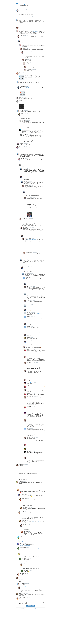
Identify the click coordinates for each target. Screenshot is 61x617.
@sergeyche (28, 600)
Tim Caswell (23, 115)
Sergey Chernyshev (22, 600)
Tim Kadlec (21, 484)
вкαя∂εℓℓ (28, 340)
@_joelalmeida (32, 62)
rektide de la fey (29, 454)
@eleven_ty (40, 551)
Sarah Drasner (22, 492)
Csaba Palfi (21, 30)
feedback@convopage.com (29, 611)
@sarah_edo (27, 492)
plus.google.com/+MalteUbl (31, 242)
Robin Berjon (25, 136)
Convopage (22, 4)
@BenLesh (35, 385)
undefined (21, 145)
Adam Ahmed (22, 87)
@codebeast (24, 544)
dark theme (32, 613)
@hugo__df (27, 596)
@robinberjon (29, 136)
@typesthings (27, 87)
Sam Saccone (29, 352)
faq (22, 611)
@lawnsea (26, 546)
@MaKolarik (33, 307)
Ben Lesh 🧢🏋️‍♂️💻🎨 (30, 385)
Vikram (28, 431)
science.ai (25, 104)
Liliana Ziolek (26, 534)
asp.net (30, 73)
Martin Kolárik (29, 307)
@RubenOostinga (35, 451)
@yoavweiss (28, 165)
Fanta (24, 48)
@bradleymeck (26, 467)
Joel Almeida (28, 62)
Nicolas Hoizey (22, 539)
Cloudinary (22, 543)
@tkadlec (24, 484)
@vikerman (31, 431)
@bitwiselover (26, 145)
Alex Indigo (24, 122)
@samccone (33, 352)
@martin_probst (33, 448)
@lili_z (29, 534)
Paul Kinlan (21, 72)
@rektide (33, 454)
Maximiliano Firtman (23, 576)
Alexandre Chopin (26, 527)
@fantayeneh (27, 48)
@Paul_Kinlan (25, 72)
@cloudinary (27, 543)
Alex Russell (21, 9)
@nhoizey (26, 539)
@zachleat (27, 550)
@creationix (27, 115)
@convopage (37, 611)
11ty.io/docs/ (26, 554)
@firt (27, 576)
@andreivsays (24, 98)
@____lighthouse (35, 31)
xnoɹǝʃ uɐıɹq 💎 (21, 580)
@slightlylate (25, 9)
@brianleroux (26, 580)
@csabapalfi (25, 30)
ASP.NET (27, 88)
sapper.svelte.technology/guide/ (25, 548)
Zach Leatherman (23, 550)
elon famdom (22, 546)
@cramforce (31, 221)
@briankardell (32, 340)
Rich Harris (20, 148)
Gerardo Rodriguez (24, 497)
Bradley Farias (21, 467)
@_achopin (38, 524)
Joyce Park (20, 26)
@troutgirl (24, 26)
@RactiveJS (39, 316)
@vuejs (29, 529)
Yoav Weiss (24, 165)
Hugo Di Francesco (22, 596)
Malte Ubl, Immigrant (25, 221)
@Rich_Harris (25, 148)
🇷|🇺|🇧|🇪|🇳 (29, 451)
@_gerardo (29, 497)
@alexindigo (28, 122)
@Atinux (33, 524)
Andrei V (20, 98)
